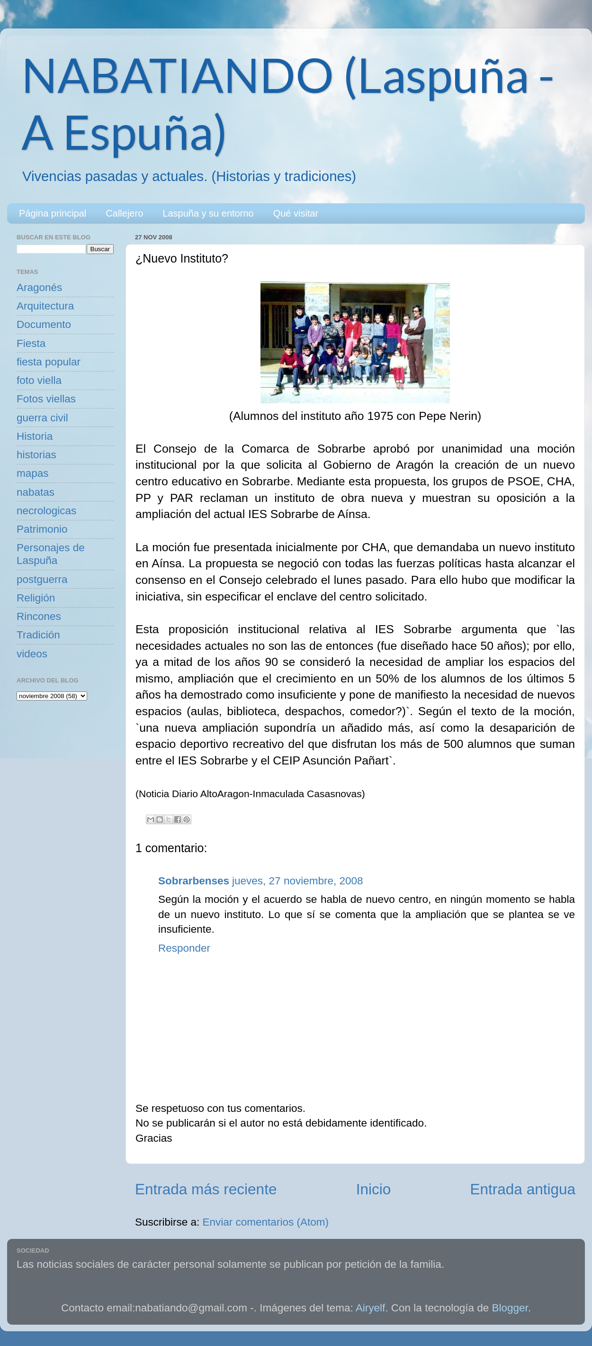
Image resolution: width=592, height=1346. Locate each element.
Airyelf (371, 1308)
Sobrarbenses (193, 881)
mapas (33, 473)
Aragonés (39, 287)
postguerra (42, 579)
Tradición (38, 635)
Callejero (124, 213)
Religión (36, 598)
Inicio (373, 1189)
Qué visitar (296, 213)
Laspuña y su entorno (207, 213)
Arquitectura (45, 306)
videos (32, 654)
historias (36, 455)
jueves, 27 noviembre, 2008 (297, 881)
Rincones (39, 616)
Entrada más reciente (206, 1189)
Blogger (510, 1308)
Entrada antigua (522, 1189)
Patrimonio (42, 529)
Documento (44, 324)
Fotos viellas (46, 399)
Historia (35, 436)
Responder (184, 948)
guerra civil (42, 418)
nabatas (35, 492)
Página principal (52, 213)
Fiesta (31, 343)
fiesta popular (49, 362)
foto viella (39, 380)
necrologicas (46, 511)
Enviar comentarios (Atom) (266, 1222)
